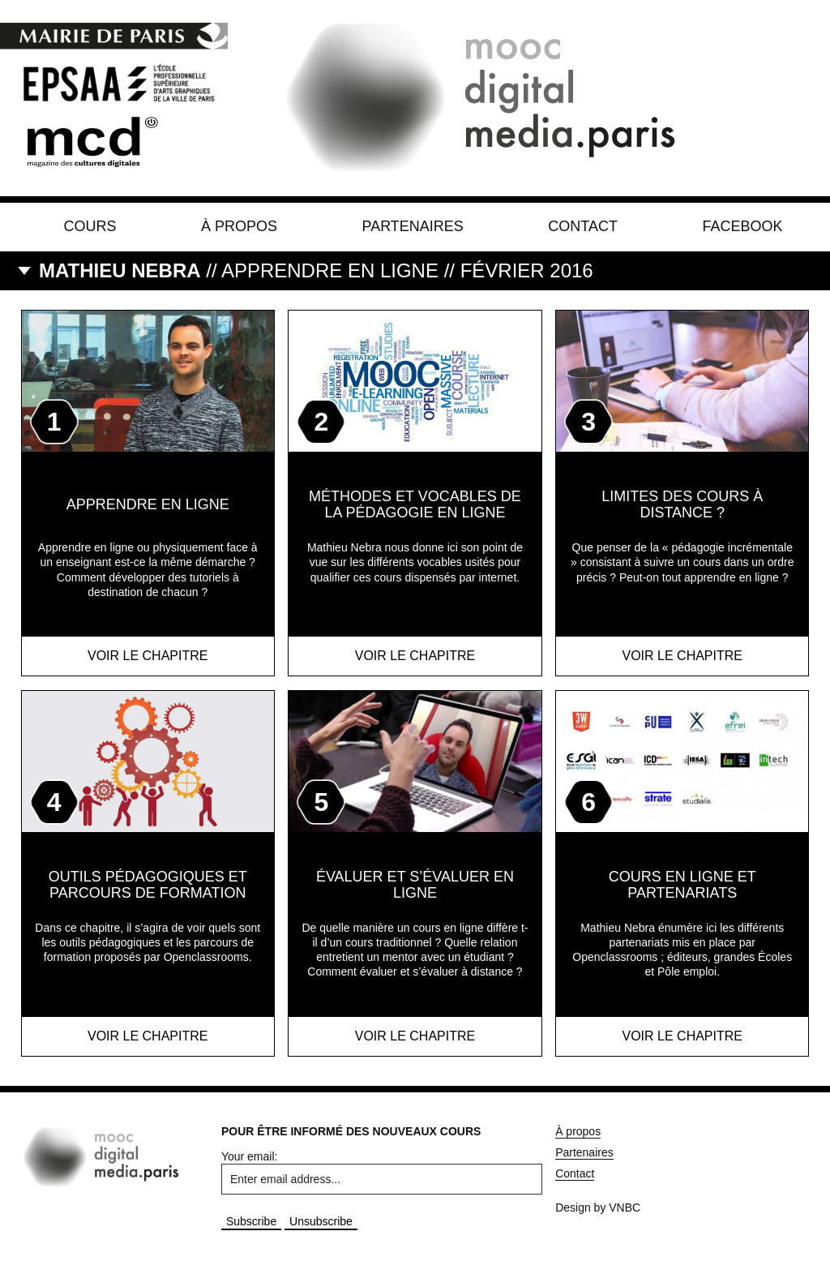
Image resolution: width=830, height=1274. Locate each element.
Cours (90, 226)
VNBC (624, 1207)
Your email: (249, 1156)
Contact (583, 226)
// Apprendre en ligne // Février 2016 (316, 270)
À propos (239, 226)
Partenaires (412, 226)
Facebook (742, 226)
